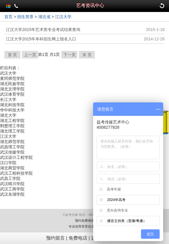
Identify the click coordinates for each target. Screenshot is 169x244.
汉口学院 (8, 162)
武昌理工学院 (12, 147)
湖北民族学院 (12, 83)
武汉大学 (8, 73)
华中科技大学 (12, 110)
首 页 (12, 54)
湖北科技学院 (12, 104)
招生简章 (25, 16)
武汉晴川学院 (12, 183)
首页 (8, 16)
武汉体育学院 (12, 94)
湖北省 (44, 16)
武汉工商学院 (12, 189)
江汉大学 (63, 16)
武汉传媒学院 (12, 152)
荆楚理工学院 (12, 125)
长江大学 (8, 99)
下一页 (69, 54)
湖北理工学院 (12, 131)
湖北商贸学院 (12, 168)
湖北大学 (8, 115)
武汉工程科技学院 (16, 173)
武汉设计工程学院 (16, 157)
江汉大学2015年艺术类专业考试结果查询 (43, 29)
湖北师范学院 (12, 141)
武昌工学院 (10, 178)
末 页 (87, 54)
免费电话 (78, 238)
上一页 (30, 54)
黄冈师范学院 (12, 78)
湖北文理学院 (12, 89)
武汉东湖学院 (12, 194)
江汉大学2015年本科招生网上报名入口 (41, 39)
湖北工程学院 (12, 120)
